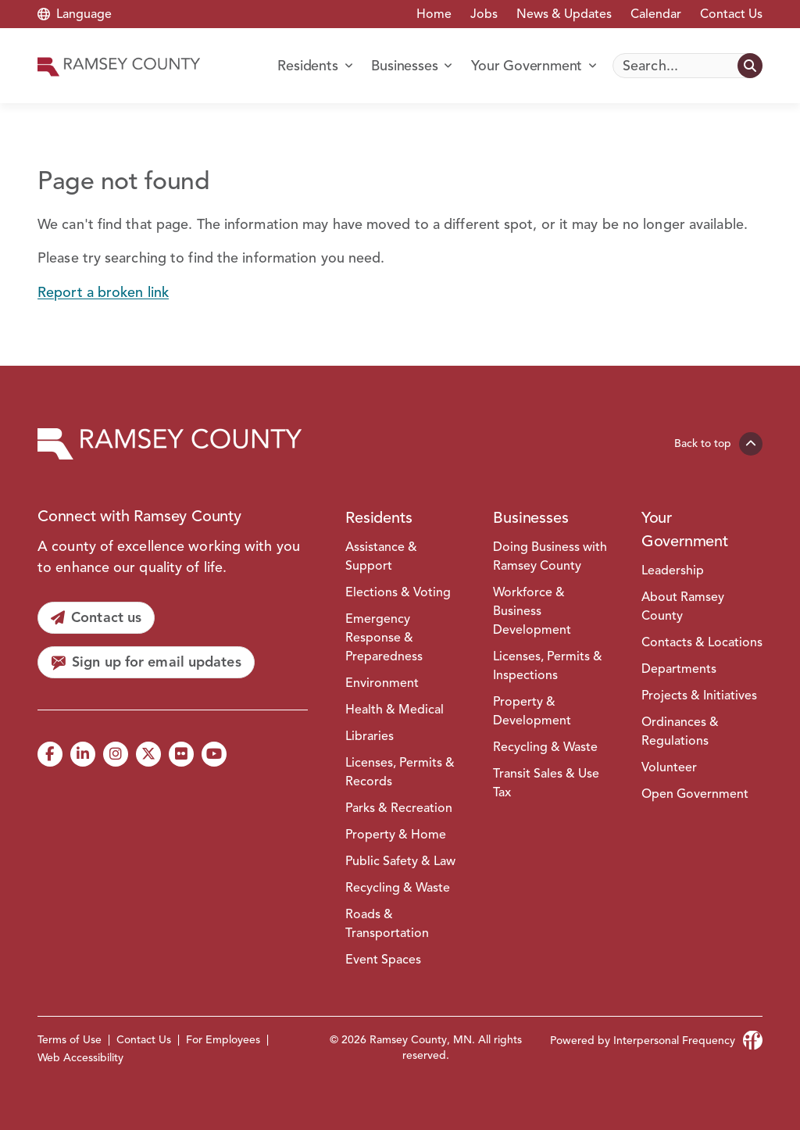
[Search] (687, 65)
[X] (148, 754)
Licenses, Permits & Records (400, 772)
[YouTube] (214, 754)
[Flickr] (181, 754)
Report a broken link (103, 292)
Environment (382, 683)
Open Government (694, 794)
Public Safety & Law (400, 861)
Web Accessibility (80, 1057)
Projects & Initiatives (699, 695)
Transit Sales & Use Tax (546, 783)
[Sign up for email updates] (146, 662)
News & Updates (564, 14)
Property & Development (532, 711)
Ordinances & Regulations (680, 731)
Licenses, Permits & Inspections (547, 666)
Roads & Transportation (387, 924)
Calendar (655, 14)
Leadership (672, 570)
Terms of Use (70, 1039)
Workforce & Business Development (532, 611)
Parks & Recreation (398, 808)
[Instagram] (115, 754)
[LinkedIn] (82, 754)
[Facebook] (50, 754)
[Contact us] (96, 618)
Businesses (530, 517)
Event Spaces (383, 959)
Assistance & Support (381, 556)
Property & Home (395, 834)
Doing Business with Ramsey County (550, 556)
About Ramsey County (682, 606)
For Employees (223, 1039)
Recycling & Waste (397, 888)
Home (434, 14)
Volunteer (669, 767)
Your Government (684, 529)
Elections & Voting (398, 592)
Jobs (484, 14)
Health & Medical (394, 709)
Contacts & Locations (701, 642)
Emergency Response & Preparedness (384, 637)
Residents (378, 517)
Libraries (369, 736)
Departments (678, 669)
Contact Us (731, 14)
